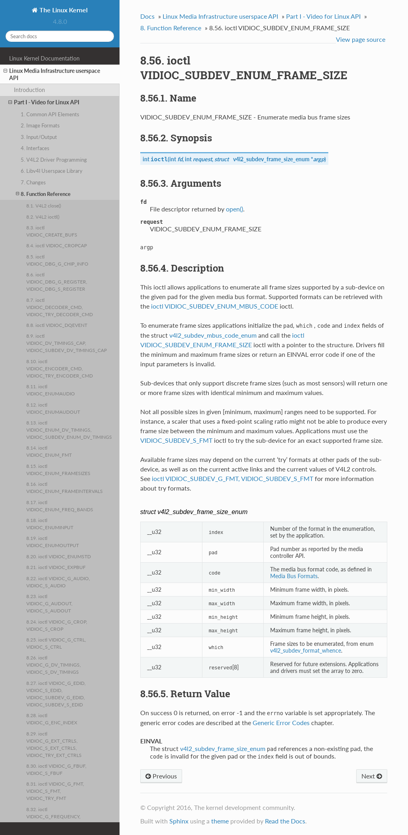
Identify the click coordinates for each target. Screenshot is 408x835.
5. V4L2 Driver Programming (54, 159)
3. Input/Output (39, 137)
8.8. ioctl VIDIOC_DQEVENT (56, 325)
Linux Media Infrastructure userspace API (52, 74)
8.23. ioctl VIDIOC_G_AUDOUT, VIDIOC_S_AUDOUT (49, 603)
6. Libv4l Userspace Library (51, 171)
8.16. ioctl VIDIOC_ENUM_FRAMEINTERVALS (64, 487)
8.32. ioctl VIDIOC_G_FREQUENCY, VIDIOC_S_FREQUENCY (53, 816)
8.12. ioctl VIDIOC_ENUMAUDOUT (53, 408)
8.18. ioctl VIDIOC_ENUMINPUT (49, 523)
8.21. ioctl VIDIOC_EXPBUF (56, 567)
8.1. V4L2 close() (43, 205)
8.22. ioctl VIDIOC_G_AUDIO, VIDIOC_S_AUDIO (58, 581)
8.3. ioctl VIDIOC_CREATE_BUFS (51, 231)
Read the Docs (285, 821)
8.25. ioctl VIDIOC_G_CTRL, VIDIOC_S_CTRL (56, 643)
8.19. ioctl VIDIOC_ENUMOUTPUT (52, 541)
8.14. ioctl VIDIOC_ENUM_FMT (49, 451)
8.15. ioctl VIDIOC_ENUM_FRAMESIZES (58, 469)
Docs (147, 16)
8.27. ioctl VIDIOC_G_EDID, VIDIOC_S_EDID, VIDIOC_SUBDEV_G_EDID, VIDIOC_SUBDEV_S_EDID (56, 693)
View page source (360, 39)
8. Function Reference (43, 193)
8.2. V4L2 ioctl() (42, 216)
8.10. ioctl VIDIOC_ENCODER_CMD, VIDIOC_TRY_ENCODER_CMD (59, 368)
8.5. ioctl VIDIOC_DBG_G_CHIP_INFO (57, 260)
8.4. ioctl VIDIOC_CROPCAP (56, 245)
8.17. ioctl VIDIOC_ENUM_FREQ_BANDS (59, 505)
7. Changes (33, 182)
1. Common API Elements (50, 114)
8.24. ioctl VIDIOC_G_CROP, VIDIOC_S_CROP (56, 625)
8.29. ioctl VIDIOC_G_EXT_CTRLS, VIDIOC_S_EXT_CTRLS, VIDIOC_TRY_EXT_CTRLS (54, 744)
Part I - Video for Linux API (43, 102)
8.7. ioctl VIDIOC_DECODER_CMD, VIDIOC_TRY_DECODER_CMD (59, 307)
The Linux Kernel (63, 10)
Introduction (29, 89)
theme (220, 821)
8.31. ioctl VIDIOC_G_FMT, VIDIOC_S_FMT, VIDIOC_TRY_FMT (55, 791)
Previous (161, 776)
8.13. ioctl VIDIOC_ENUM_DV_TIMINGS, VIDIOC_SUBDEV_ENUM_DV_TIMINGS (69, 430)
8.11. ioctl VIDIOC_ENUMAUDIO (50, 389)
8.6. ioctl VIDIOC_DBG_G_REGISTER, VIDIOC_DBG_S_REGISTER (56, 281)
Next (371, 776)
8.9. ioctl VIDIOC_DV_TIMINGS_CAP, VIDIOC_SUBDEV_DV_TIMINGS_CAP (66, 343)
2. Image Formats (40, 125)
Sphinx (178, 821)
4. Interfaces (35, 148)
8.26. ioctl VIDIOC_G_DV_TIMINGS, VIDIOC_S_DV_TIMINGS (53, 665)
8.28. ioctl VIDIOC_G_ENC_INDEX (51, 718)
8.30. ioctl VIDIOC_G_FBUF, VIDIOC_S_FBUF (56, 769)
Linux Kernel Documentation (44, 58)
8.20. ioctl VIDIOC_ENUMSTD (58, 556)
